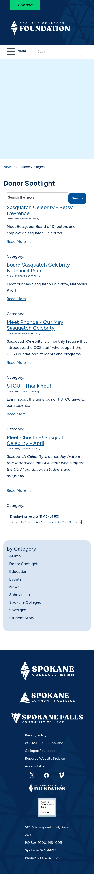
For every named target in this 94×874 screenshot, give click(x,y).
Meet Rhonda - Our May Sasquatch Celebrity (35, 325)
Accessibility (35, 766)
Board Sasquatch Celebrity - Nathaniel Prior (40, 267)
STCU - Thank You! (29, 385)
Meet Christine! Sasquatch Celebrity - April (38, 440)
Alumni (15, 556)
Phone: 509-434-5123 (42, 858)
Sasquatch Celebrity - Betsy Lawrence (40, 210)
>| (80, 522)
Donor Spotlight (23, 563)
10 (69, 522)
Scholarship (19, 594)
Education (18, 571)
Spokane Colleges (25, 602)
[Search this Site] (58, 51)
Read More (16, 241)
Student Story (21, 617)
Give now (25, 5)
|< (12, 522)
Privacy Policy (36, 735)
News (7, 167)
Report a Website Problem (45, 758)
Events (15, 579)
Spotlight (17, 610)
